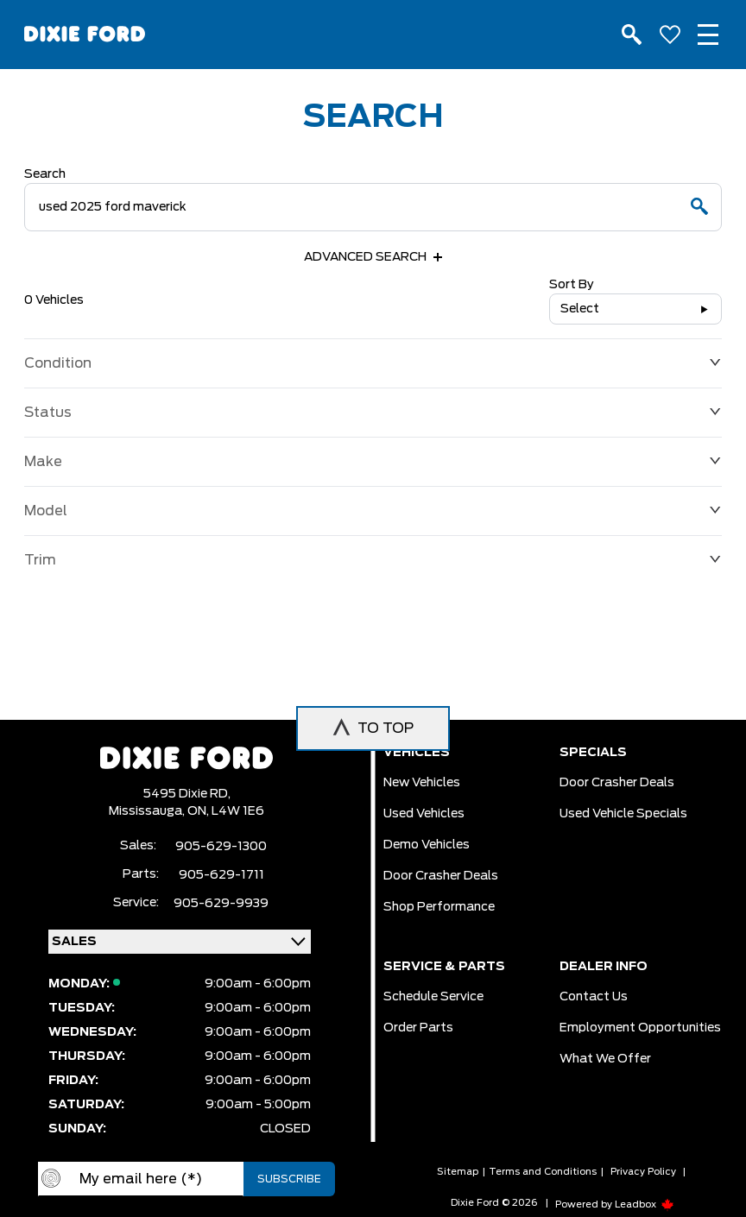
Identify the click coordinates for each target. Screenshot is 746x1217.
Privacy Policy (643, 1171)
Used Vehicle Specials (623, 814)
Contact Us (594, 997)
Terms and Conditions (543, 1171)
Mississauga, (148, 811)
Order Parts (418, 1028)
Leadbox (644, 1204)
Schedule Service (433, 997)
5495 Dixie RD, (187, 794)
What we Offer (605, 1059)
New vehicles (421, 783)
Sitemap (457, 1171)
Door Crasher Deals (440, 876)
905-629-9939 (221, 904)
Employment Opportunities (640, 1028)
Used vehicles (424, 814)
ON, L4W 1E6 (225, 811)
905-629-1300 (221, 847)
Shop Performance (439, 907)
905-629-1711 (221, 875)
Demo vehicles (426, 845)
